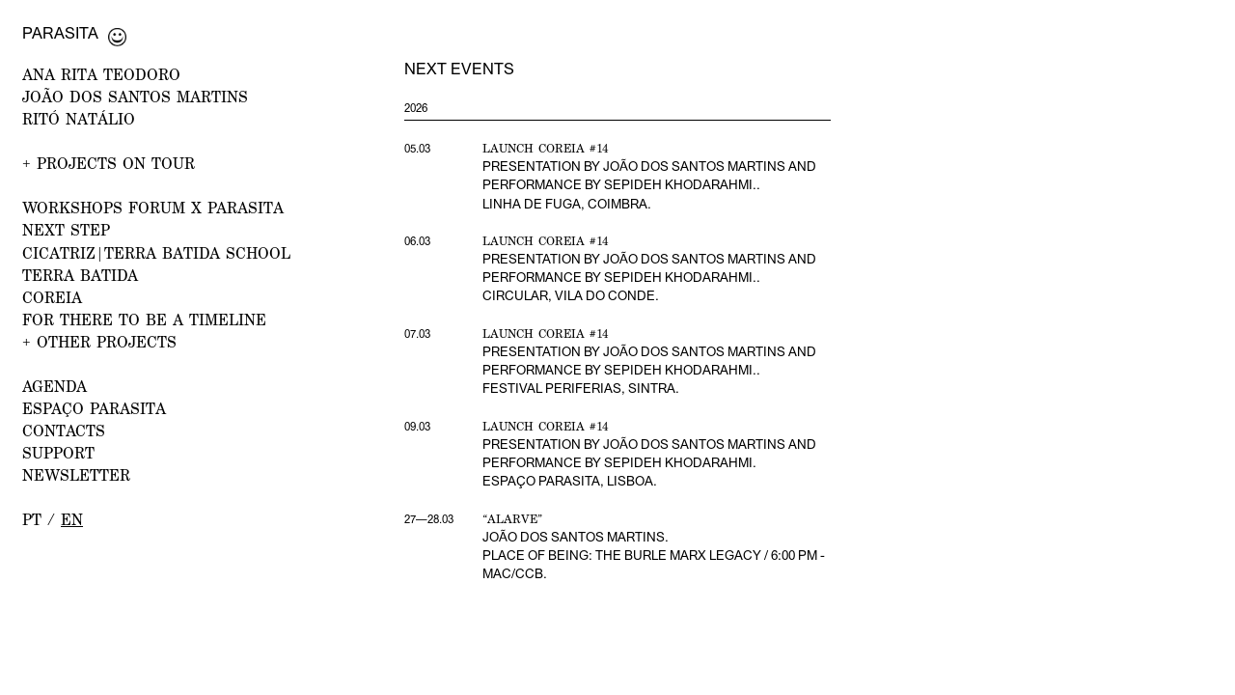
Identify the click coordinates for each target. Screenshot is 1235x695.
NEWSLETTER (76, 474)
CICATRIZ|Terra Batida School (156, 252)
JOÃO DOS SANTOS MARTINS (135, 96)
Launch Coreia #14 (545, 148)
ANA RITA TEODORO (101, 74)
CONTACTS (63, 430)
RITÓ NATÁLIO (78, 118)
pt (31, 519)
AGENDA (54, 385)
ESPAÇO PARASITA (94, 408)
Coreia (52, 297)
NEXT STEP (66, 229)
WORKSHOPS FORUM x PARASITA (153, 207)
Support (58, 452)
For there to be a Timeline (144, 319)
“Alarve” (512, 519)
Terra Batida (80, 274)
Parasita (60, 32)
